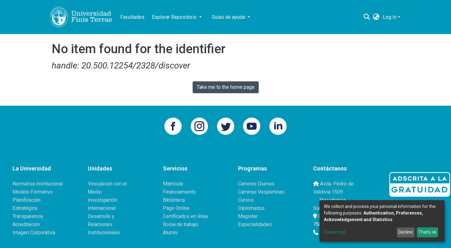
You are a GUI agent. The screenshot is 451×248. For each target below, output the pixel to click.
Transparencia (28, 216)
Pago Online (176, 208)
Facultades (132, 17)
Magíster (248, 216)
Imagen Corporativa (34, 232)
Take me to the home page (226, 87)
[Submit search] (367, 17)
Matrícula (173, 184)
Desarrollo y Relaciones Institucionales (104, 224)
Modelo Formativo (33, 192)
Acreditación (26, 224)
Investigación (102, 200)
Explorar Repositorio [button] (175, 17)
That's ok (427, 232)
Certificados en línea (185, 216)
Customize (334, 232)
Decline (405, 232)
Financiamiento (179, 192)
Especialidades (255, 224)
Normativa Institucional (38, 184)
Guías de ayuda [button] (229, 17)
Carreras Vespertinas (261, 192)
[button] (376, 17)
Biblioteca (174, 200)
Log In (390, 17)
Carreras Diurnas (256, 184)
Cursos (246, 200)
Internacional (102, 208)
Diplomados (251, 208)
